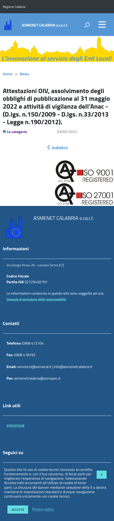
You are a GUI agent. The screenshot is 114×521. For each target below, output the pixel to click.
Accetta (18, 509)
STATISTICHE (16, 425)
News (24, 74)
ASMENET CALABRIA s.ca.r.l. (45, 25)
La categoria (17, 131)
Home (7, 74)
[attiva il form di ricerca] (87, 25)
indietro (57, 147)
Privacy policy (43, 509)
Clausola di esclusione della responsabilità (36, 299)
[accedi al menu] (102, 24)
